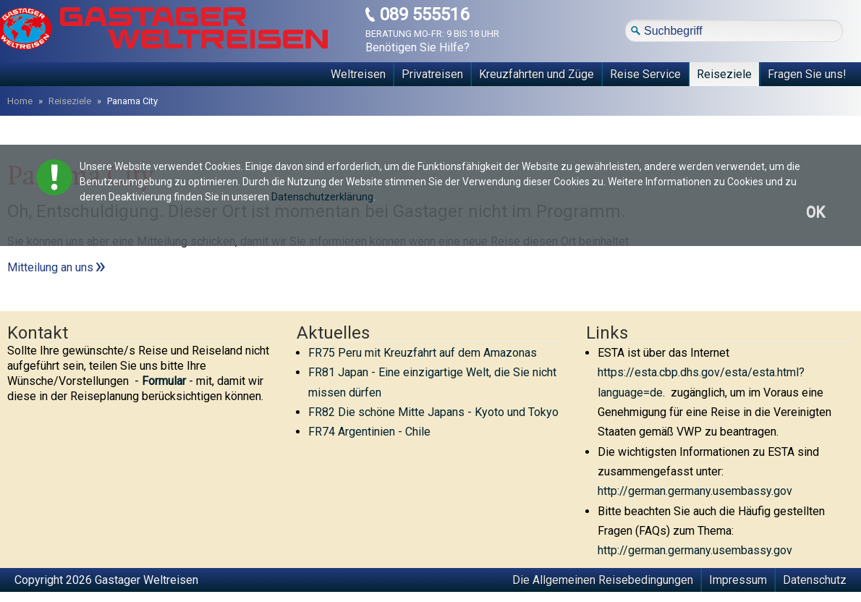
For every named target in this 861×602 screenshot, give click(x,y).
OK (815, 212)
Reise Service (645, 74)
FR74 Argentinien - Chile (369, 431)
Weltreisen (358, 74)
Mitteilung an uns (50, 267)
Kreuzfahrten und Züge (536, 74)
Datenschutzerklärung (322, 197)
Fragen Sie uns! (807, 74)
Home (20, 101)
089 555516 (424, 14)
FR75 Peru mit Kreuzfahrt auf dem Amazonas (422, 353)
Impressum (738, 580)
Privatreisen (432, 74)
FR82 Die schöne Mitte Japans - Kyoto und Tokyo (433, 412)
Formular (164, 381)
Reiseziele (724, 74)
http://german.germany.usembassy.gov (695, 491)
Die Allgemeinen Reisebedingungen (602, 580)
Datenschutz (815, 580)
